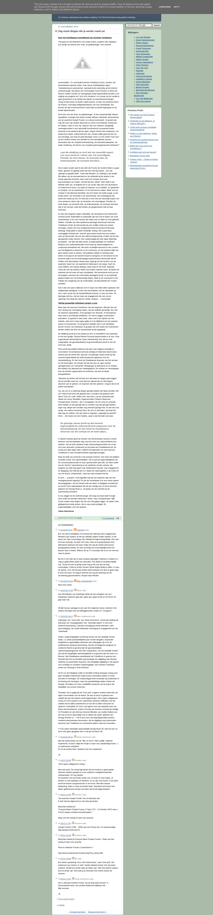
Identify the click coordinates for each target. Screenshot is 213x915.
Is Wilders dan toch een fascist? (143, 152)
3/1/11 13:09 (65, 859)
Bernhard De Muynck (145, 90)
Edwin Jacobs (142, 60)
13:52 (79, 518)
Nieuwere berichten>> (97, 912)
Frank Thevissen (143, 48)
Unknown (81, 530)
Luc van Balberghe (144, 99)
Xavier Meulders (143, 82)
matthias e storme (144, 79)
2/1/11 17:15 (65, 823)
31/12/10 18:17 (66, 616)
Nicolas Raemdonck (145, 46)
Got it (177, 7)
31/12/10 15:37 (66, 530)
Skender (139, 71)
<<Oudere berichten (77, 912)
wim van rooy (142, 68)
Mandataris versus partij (140, 156)
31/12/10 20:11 (66, 737)
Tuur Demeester (143, 54)
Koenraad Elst (142, 51)
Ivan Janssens (142, 85)
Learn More (165, 7)
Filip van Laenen (143, 101)
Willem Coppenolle (144, 57)
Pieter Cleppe (142, 43)
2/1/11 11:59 (65, 795)
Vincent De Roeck (144, 76)
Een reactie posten (66, 899)
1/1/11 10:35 (65, 760)
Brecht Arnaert (142, 87)
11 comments (108, 518)
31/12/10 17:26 (66, 590)
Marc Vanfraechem (84, 581)
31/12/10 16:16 (66, 581)
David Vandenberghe (145, 40)
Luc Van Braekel (143, 37)
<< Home (60, 905)
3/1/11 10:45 (65, 835)
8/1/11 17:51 (65, 879)
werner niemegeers (144, 62)
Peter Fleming (142, 65)
